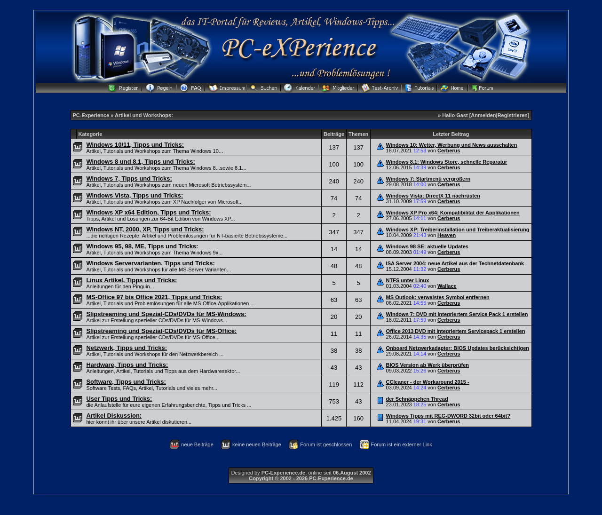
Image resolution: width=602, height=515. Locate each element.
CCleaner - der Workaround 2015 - (427, 382)
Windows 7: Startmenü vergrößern (428, 179)
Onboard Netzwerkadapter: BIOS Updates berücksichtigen (457, 348)
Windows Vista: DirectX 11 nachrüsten (433, 195)
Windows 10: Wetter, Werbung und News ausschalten (451, 145)
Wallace (447, 286)
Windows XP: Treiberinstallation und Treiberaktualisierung (458, 229)
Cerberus (448, 150)
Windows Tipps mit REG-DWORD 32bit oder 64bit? (448, 416)
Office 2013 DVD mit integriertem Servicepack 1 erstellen (455, 331)
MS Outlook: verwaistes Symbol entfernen (438, 297)
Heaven (446, 235)
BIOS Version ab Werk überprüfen (427, 365)
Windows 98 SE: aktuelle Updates (427, 246)
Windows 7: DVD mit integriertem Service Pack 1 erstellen (457, 314)
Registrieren (513, 115)
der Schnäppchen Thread (417, 399)
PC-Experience (92, 115)
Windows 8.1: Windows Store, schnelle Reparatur (446, 162)
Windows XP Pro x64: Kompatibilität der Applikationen (453, 212)
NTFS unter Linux (407, 280)
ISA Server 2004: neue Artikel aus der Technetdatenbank (455, 263)
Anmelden (483, 115)
